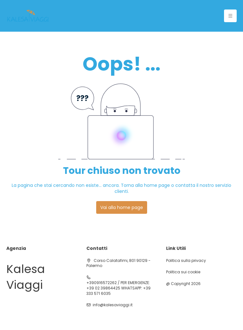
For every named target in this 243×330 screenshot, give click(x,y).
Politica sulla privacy (186, 260)
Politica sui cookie (183, 272)
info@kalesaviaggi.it (113, 305)
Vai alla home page (121, 207)
